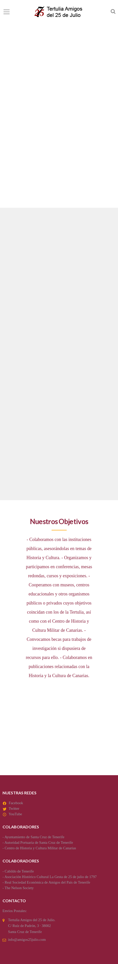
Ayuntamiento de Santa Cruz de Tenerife (34, 837)
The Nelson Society (19, 888)
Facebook (16, 803)
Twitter (14, 808)
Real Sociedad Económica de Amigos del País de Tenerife (47, 882)
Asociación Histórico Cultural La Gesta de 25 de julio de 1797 (51, 877)
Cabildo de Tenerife (19, 871)
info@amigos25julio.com (27, 940)
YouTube (15, 814)
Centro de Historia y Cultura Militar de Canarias (40, 848)
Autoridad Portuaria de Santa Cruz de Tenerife (39, 842)
